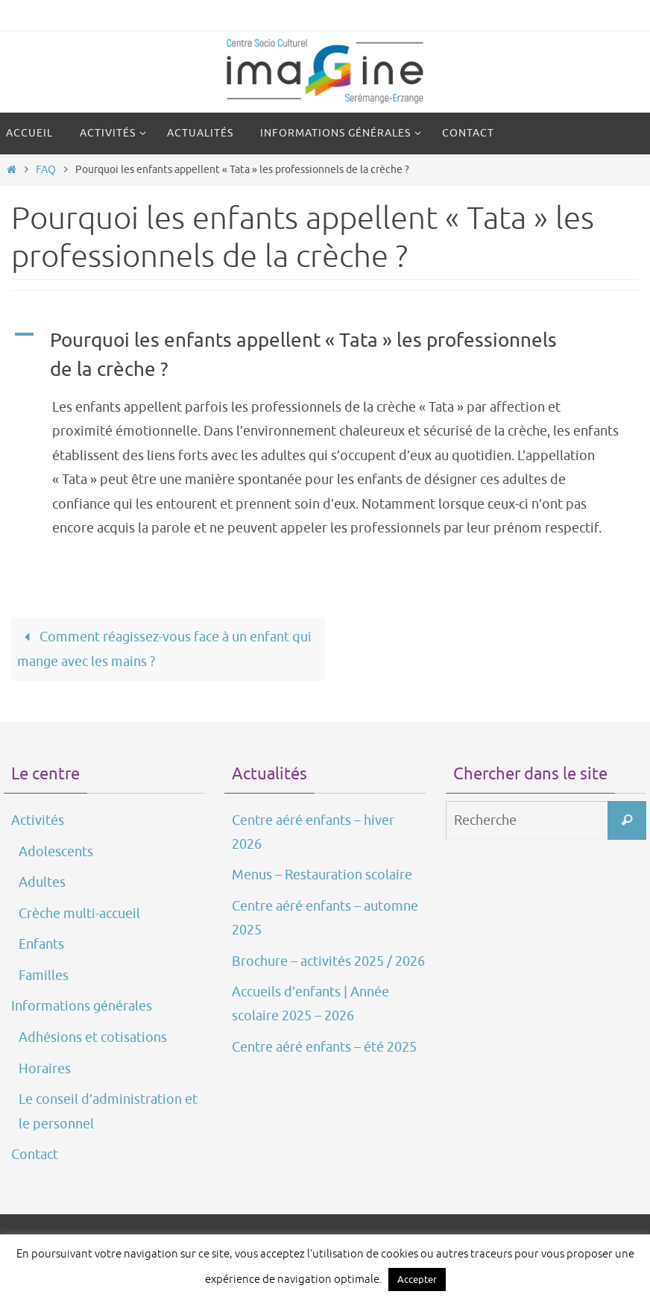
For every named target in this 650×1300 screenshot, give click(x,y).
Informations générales (81, 1006)
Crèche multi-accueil (79, 913)
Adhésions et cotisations (93, 1037)
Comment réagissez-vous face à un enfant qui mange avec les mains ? (164, 649)
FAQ (46, 169)
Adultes (42, 882)
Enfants (41, 944)
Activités (37, 820)
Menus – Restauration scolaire (322, 875)
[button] (325, 355)
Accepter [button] (417, 1279)
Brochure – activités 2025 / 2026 (328, 961)
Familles (44, 975)
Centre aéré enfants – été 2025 (324, 1047)
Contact (34, 1154)
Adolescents (56, 852)
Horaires (45, 1069)
